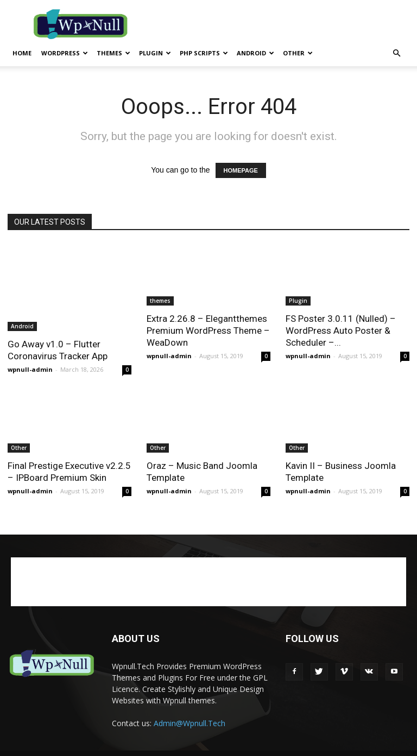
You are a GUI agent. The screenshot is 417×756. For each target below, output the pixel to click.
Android (255, 53)
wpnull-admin (30, 369)
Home (21, 53)
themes (113, 53)
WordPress (64, 53)
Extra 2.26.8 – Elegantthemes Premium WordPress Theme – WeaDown (208, 330)
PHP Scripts (204, 53)
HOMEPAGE (241, 170)
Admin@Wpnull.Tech (189, 723)
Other (298, 53)
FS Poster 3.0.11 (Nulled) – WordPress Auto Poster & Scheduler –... (341, 330)
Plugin (155, 53)
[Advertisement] (282, 24)
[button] (396, 53)
